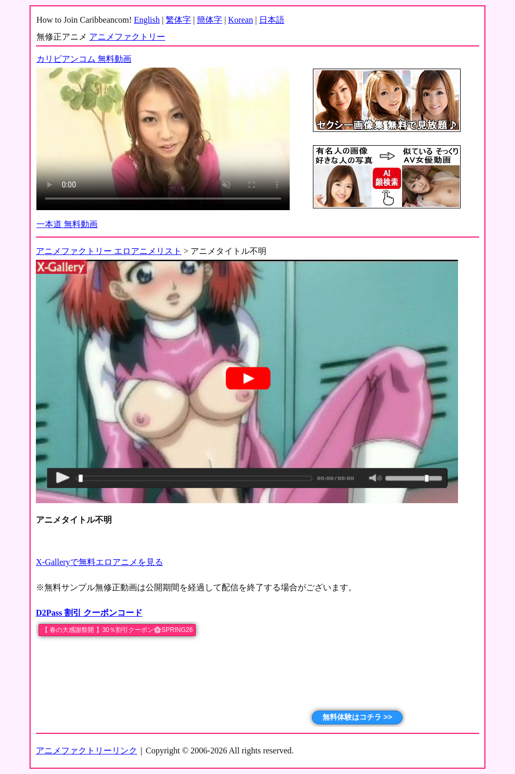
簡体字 (209, 19)
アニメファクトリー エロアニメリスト (109, 251)
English (147, 19)
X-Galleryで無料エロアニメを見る (99, 562)
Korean (240, 19)
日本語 (271, 19)
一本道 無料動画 (67, 224)
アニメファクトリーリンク (86, 750)
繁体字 (178, 19)
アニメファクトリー (127, 36)
